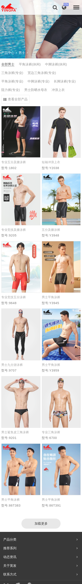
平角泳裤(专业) (12, 81)
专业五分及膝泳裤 (13, 162)
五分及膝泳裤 (51, 229)
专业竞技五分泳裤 (13, 297)
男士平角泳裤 (51, 297)
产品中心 (9, 53)
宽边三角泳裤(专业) (42, 73)
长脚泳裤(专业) (65, 81)
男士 (23, 53)
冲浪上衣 (58, 90)
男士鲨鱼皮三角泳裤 (15, 432)
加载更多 (41, 523)
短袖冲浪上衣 (51, 162)
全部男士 (7, 64)
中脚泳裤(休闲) (56, 64)
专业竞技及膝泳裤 (13, 229)
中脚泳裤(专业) (38, 81)
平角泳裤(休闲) (30, 64)
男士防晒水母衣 (35, 90)
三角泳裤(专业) (12, 73)
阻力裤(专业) (10, 90)
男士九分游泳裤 (12, 364)
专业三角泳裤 (51, 432)
